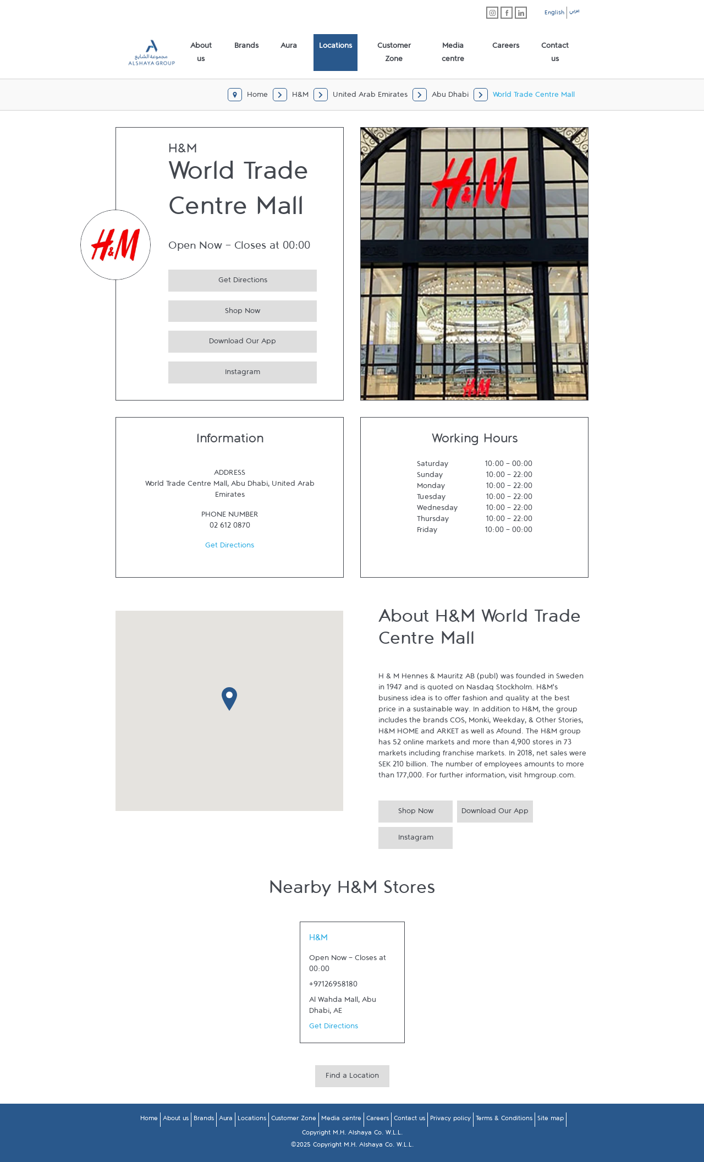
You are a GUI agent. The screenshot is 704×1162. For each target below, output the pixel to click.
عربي (574, 12)
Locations (252, 1120)
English (554, 14)
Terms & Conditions (504, 1120)
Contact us (409, 1120)
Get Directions (217, 279)
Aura (226, 1120)
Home (149, 1120)
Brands (204, 1120)
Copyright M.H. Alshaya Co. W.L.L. (352, 1134)
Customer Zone (293, 1120)
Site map (550, 1120)
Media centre (341, 1120)
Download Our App (222, 340)
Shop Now (214, 309)
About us (176, 1120)
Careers (377, 1120)
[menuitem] (201, 53)
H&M (318, 940)
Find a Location (352, 1077)
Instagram (214, 370)
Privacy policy (450, 1120)
